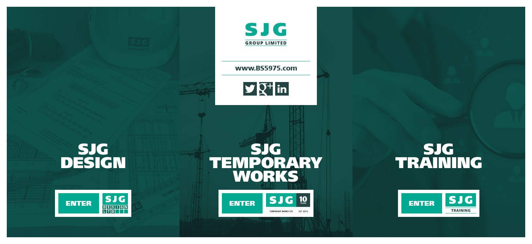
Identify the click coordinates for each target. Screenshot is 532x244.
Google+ (266, 89)
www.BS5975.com (266, 68)
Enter (93, 122)
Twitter (250, 89)
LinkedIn (282, 89)
